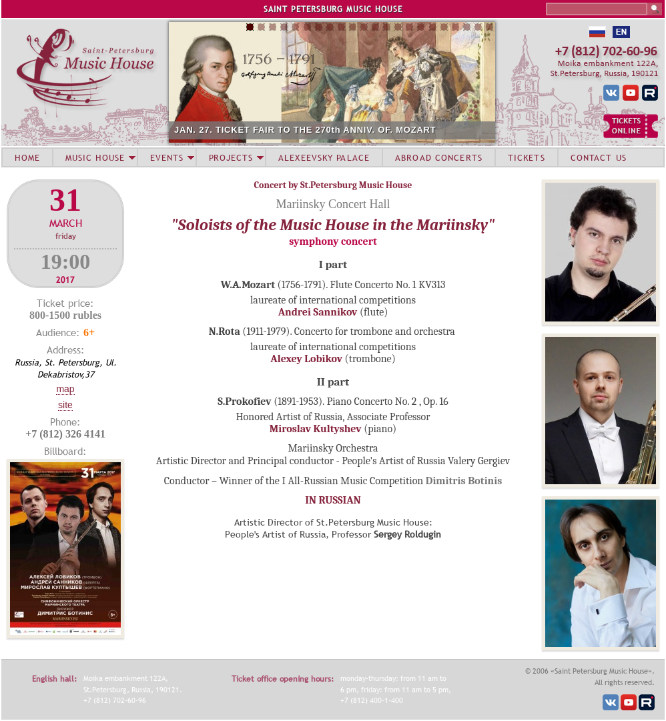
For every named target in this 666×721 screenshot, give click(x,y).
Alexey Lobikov (306, 359)
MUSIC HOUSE (94, 157)
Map (65, 389)
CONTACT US (599, 157)
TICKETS (526, 157)
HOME (27, 157)
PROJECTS (231, 157)
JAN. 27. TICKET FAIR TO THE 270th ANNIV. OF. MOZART (305, 130)
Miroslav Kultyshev (316, 429)
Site (65, 405)
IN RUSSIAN (332, 500)
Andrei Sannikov (318, 312)
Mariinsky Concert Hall (333, 204)
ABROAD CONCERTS (438, 157)
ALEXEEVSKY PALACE (324, 157)
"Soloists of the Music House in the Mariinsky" (333, 224)
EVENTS (167, 157)
